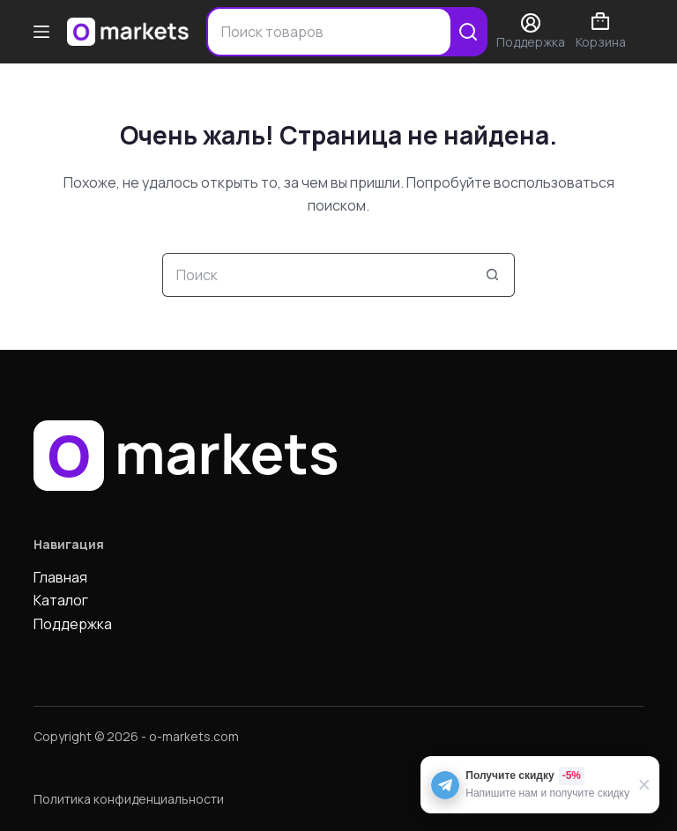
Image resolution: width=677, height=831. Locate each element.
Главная (60, 577)
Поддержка (72, 624)
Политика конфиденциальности (128, 798)
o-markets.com (194, 736)
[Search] (468, 31)
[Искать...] (316, 275)
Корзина (601, 31)
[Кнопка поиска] (493, 275)
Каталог (60, 600)
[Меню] (41, 32)
